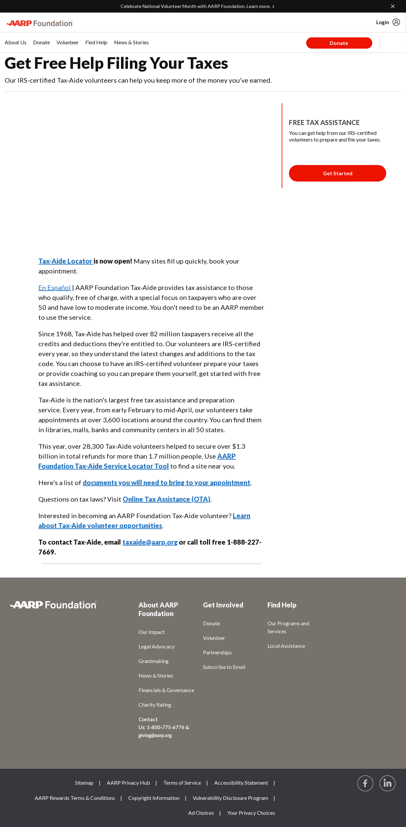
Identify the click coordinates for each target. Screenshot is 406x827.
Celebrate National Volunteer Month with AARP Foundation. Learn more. (196, 6)
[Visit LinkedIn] (388, 783)
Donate (339, 43)
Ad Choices (201, 812)
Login (382, 22)
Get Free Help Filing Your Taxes (116, 62)
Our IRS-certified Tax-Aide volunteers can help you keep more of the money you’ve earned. (138, 80)
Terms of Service (182, 782)
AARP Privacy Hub (128, 782)
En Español (54, 287)
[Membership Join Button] (338, 173)
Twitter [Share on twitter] (62, 245)
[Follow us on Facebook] (365, 783)
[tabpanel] (353, 42)
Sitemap (84, 782)
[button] (390, 43)
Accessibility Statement (241, 782)
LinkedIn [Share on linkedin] (77, 245)
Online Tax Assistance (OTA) (166, 499)
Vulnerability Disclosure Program (230, 798)
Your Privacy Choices (251, 812)
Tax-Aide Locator (66, 261)
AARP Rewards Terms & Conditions (75, 798)
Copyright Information (154, 798)
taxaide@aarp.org (150, 542)
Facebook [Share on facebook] (46, 245)
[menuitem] (15, 46)
